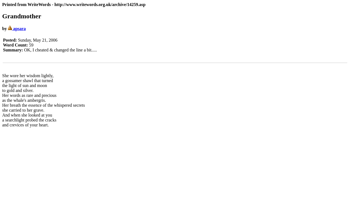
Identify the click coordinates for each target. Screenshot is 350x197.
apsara (17, 28)
